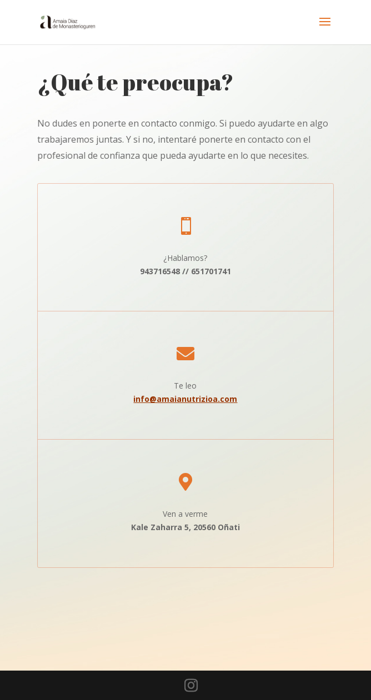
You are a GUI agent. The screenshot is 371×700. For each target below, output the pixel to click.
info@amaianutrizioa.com (185, 399)
